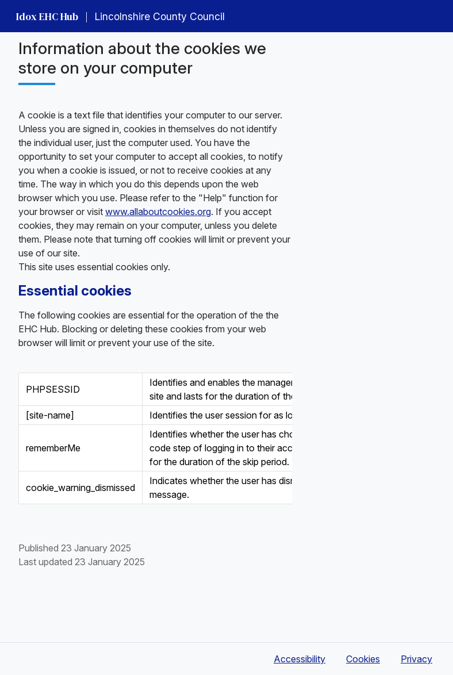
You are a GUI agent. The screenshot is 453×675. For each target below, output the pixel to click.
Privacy (416, 659)
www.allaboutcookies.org (158, 211)
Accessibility (299, 659)
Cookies (363, 659)
